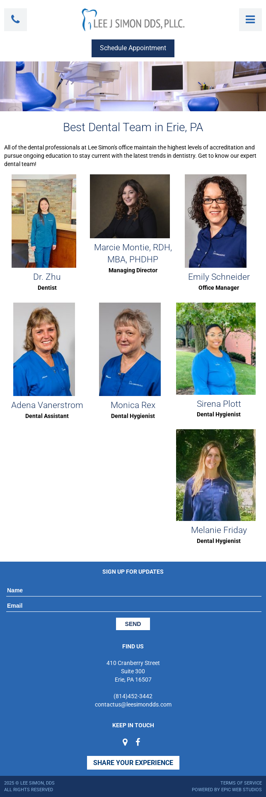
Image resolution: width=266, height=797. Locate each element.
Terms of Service (241, 783)
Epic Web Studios (241, 789)
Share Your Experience (133, 763)
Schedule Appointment (133, 48)
